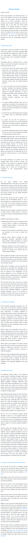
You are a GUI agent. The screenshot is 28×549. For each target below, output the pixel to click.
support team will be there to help (17, 530)
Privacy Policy (11, 34)
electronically (24, 508)
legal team (3, 535)
